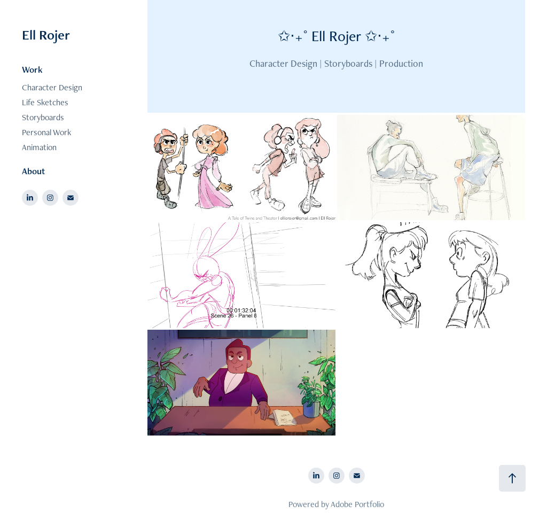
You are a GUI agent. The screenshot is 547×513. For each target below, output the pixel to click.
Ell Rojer (46, 35)
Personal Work (46, 132)
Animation (39, 147)
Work (32, 69)
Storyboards (43, 117)
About (33, 171)
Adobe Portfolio (357, 504)
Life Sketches (45, 102)
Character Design (52, 87)
